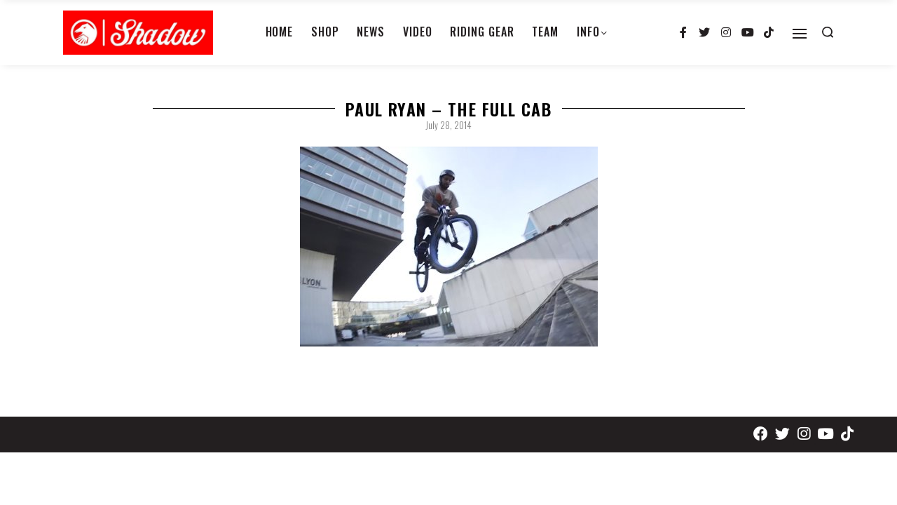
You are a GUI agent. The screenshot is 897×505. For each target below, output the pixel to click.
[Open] (799, 33)
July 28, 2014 (448, 125)
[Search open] (827, 32)
